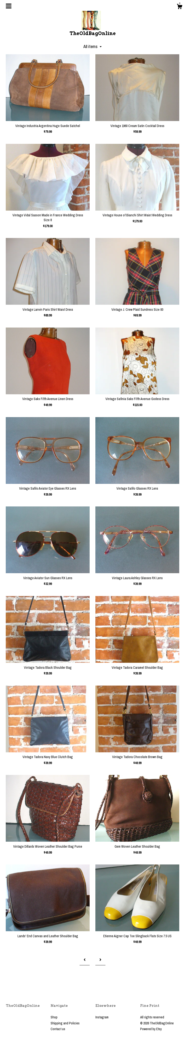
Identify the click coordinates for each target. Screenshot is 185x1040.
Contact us (58, 1029)
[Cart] (179, 7)
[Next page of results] (100, 959)
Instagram (102, 1017)
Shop (54, 1017)
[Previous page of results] (85, 959)
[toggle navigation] (9, 6)
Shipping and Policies (65, 1023)
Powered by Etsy (151, 1029)
